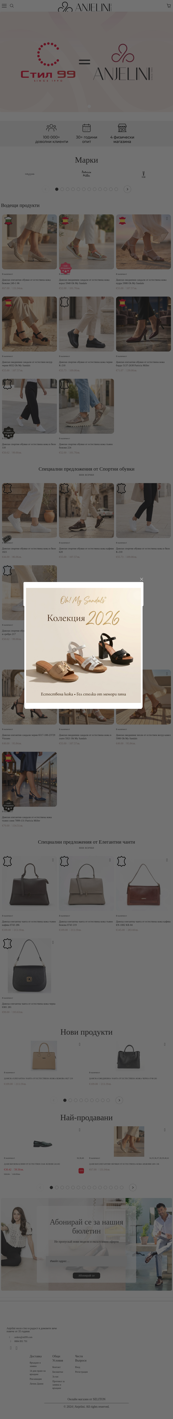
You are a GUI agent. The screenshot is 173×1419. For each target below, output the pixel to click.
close (144, 646)
